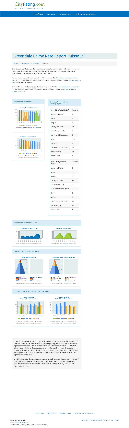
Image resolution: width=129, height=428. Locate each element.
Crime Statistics (51, 14)
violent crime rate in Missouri (68, 87)
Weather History (65, 14)
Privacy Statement (96, 420)
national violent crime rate (68, 78)
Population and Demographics (85, 14)
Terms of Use (108, 420)
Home (15, 63)
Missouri (36, 63)
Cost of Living (38, 14)
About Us (85, 420)
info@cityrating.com (22, 422)
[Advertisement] (64, 35)
